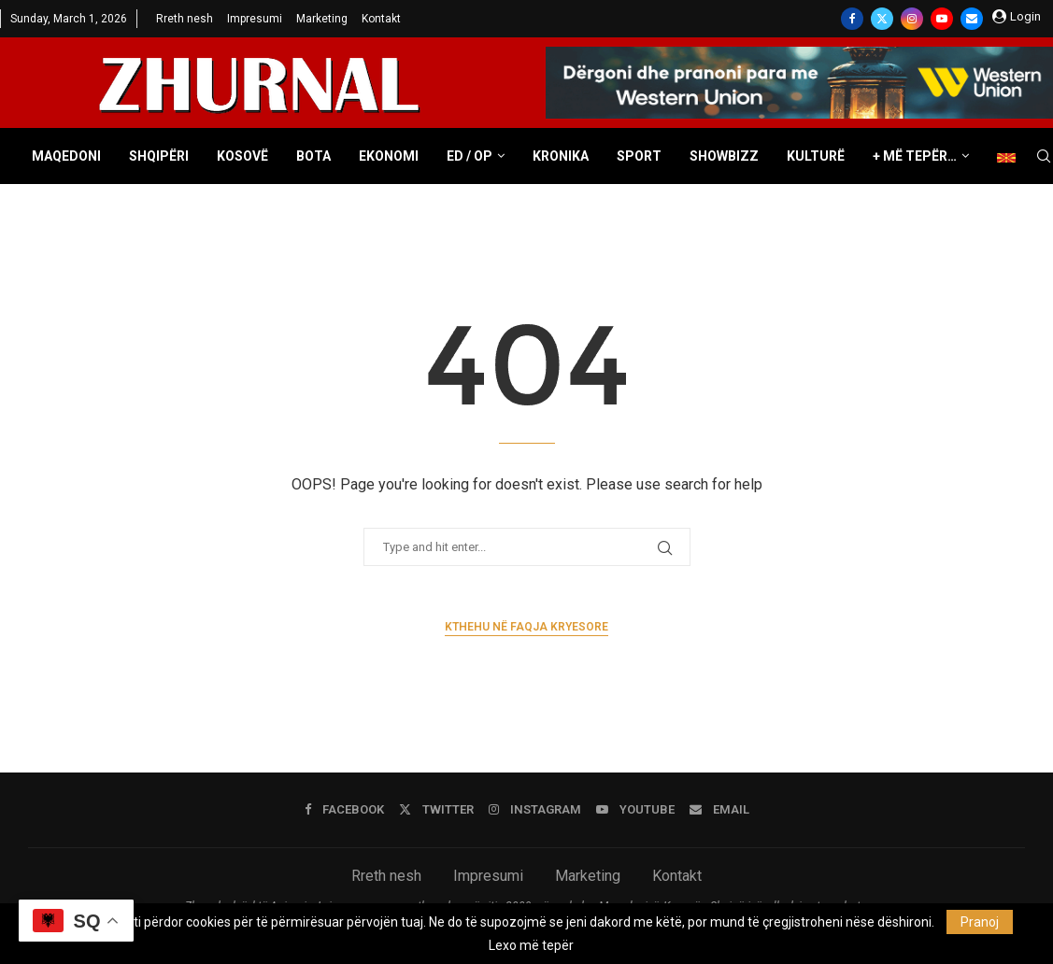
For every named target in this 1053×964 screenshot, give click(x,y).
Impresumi (254, 18)
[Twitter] (882, 18)
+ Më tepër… (915, 156)
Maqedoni (66, 156)
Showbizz (724, 156)
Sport (639, 156)
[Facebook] (852, 18)
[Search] (1043, 156)
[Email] (972, 18)
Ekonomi (389, 156)
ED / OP (469, 156)
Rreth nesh (184, 18)
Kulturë (816, 156)
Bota (313, 156)
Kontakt (381, 18)
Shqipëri (159, 156)
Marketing (322, 18)
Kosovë (242, 156)
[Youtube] (942, 18)
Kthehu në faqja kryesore (526, 626)
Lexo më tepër (531, 945)
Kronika (561, 156)
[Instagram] (912, 18)
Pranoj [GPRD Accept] (980, 921)
